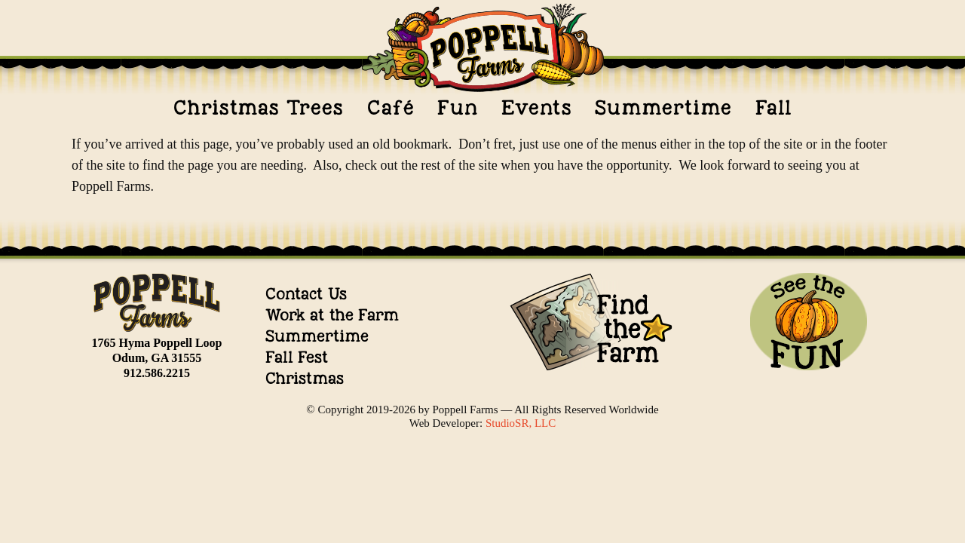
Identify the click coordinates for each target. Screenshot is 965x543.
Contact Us (306, 293)
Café (391, 107)
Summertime (663, 107)
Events (536, 107)
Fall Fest (297, 357)
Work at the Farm (332, 315)
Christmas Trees (258, 107)
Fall (773, 107)
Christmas (304, 378)
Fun (457, 107)
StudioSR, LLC (521, 423)
